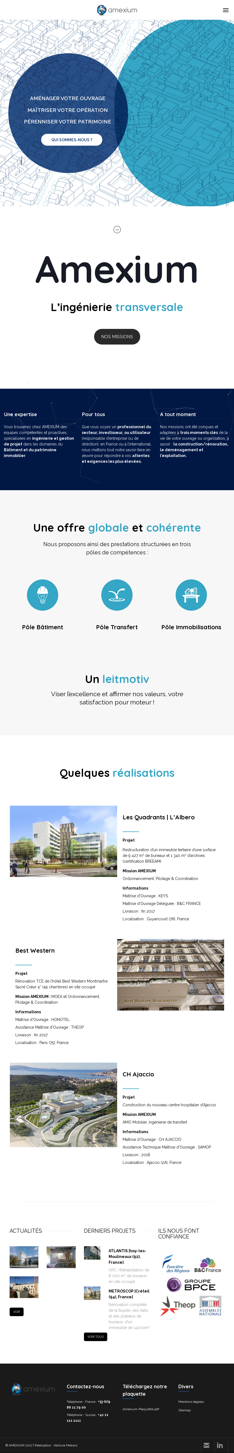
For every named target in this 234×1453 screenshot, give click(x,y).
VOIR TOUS (96, 1337)
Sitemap (184, 1410)
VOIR (16, 1312)
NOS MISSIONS (117, 336)
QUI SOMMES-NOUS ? (71, 140)
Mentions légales (191, 1402)
